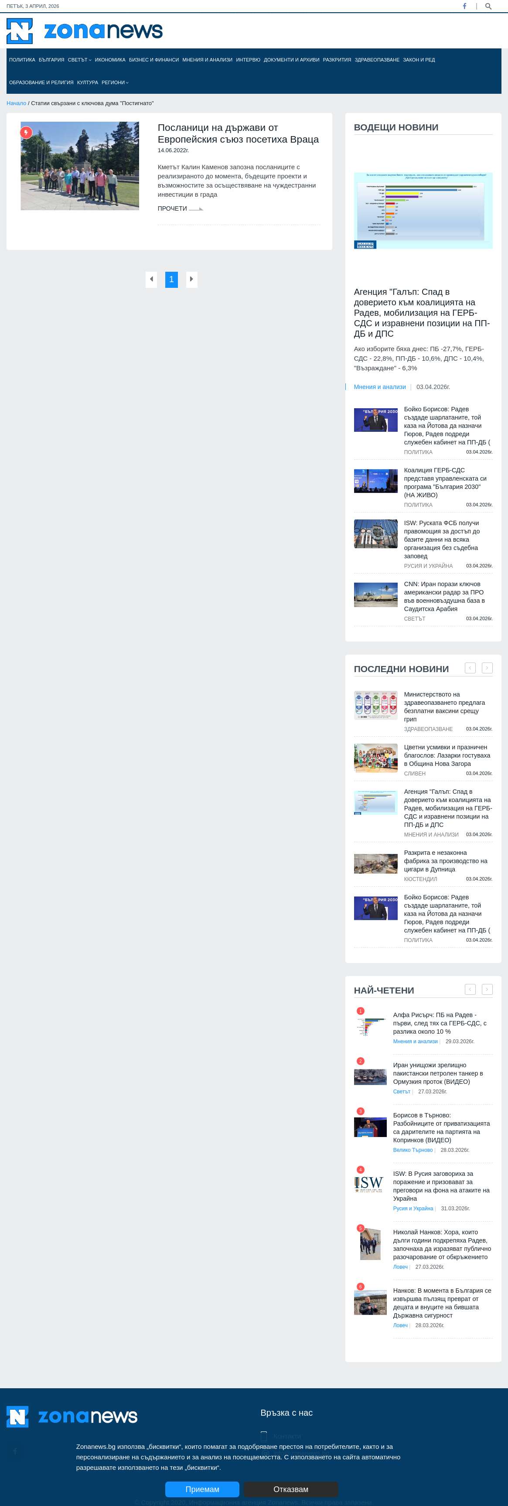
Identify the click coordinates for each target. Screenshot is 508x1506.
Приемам (202, 1489)
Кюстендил (420, 871)
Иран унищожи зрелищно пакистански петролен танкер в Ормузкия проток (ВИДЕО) (437, 1065)
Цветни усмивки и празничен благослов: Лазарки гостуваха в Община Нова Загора (446, 747)
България (52, 59)
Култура (87, 82)
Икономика (110, 59)
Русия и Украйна (428, 566)
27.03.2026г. (435, 1083)
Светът (80, 59)
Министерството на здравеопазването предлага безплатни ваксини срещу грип (447, 702)
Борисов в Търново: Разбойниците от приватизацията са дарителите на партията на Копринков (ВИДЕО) (442, 1119)
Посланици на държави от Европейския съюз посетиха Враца (226, 140)
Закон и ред (419, 59)
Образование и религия (41, 82)
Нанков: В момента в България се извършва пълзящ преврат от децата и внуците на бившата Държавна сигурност (441, 1295)
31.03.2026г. (458, 1200)
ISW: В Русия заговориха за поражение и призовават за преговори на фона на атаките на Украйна (440, 1178)
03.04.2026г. (433, 386)
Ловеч (400, 1259)
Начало (16, 103)
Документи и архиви (291, 59)
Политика (22, 59)
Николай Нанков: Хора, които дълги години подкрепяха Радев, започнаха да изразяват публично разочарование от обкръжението (441, 1236)
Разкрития (337, 59)
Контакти (287, 1427)
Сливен (415, 765)
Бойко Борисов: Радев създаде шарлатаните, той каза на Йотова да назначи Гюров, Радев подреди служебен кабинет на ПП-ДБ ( (448, 426)
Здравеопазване (377, 59)
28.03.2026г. (457, 1142)
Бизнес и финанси (154, 59)
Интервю (248, 59)
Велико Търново (413, 1142)
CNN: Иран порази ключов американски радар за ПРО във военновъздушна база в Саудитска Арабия (444, 596)
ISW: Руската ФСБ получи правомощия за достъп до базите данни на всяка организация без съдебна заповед (441, 539)
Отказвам (300, 1489)
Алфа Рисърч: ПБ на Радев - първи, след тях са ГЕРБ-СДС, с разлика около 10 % (439, 1015)
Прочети (181, 222)
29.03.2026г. (462, 1033)
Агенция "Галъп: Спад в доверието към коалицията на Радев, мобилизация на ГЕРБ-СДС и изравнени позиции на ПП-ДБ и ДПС (422, 312)
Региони (115, 82)
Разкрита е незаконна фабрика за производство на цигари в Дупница (448, 852)
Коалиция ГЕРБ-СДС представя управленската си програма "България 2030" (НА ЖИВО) (447, 483)
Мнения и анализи (207, 59)
